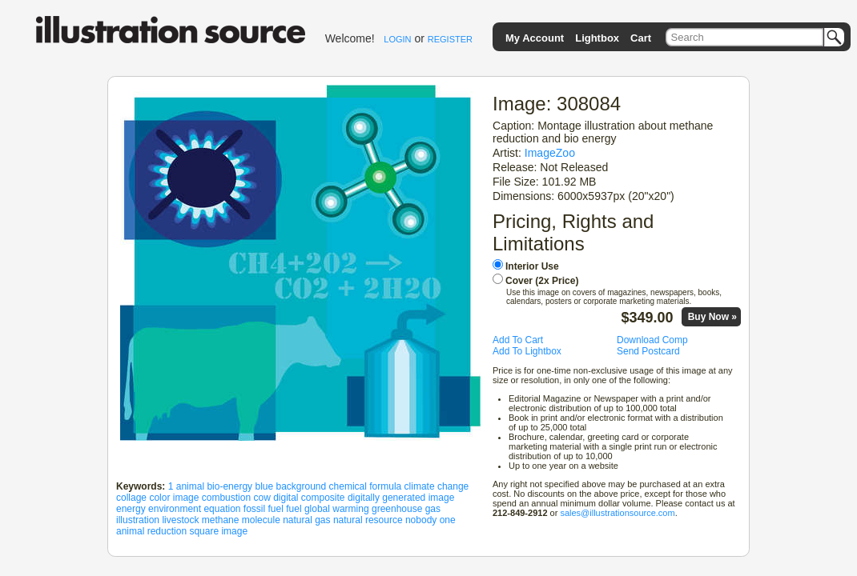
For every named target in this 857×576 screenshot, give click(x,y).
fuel (293, 508)
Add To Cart (518, 340)
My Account (534, 38)
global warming (336, 508)
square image (218, 531)
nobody (421, 520)
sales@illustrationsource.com (617, 513)
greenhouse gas (406, 508)
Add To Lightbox (527, 351)
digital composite (308, 497)
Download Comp (652, 340)
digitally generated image (401, 497)
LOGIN (397, 39)
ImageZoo (550, 152)
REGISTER (450, 39)
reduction (167, 531)
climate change (436, 486)
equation (221, 508)
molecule (261, 520)
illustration (137, 520)
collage (131, 497)
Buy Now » (712, 316)
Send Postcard (648, 351)
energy (131, 508)
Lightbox (597, 38)
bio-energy (229, 486)
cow (261, 497)
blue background (290, 486)
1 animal (186, 486)
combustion (226, 497)
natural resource (368, 520)
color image (174, 497)
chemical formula (365, 486)
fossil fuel (263, 508)
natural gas (306, 520)
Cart (640, 38)
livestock (180, 520)
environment (174, 508)
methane (220, 520)
